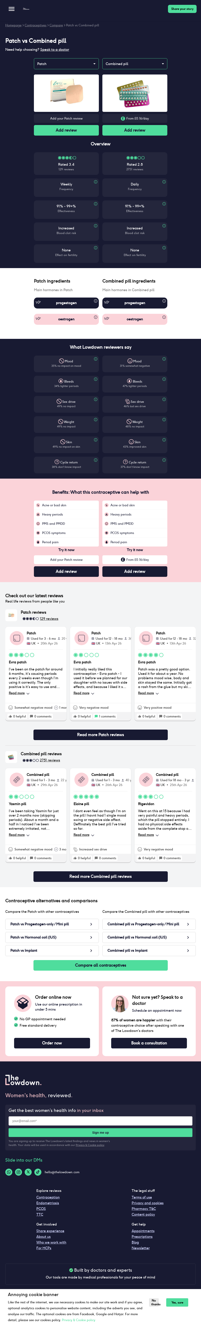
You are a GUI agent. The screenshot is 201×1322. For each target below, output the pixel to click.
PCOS (41, 1208)
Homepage (13, 25)
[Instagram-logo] (18, 1172)
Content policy (143, 1214)
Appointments (143, 1231)
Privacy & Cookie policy (90, 1145)
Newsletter (141, 1248)
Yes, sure (177, 1302)
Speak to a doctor (54, 49)
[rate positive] (10, 716)
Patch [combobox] (41, 64)
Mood (69, 361)
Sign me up (100, 1132)
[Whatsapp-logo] (8, 1172)
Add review (66, 130)
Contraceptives (35, 25)
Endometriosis (47, 1203)
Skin (69, 442)
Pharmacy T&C (144, 1208)
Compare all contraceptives (100, 965)
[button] (66, 281)
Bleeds (69, 381)
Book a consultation (149, 1043)
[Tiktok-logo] (37, 1172)
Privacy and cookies (148, 1203)
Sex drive (69, 402)
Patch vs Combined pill (82, 25)
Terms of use (142, 1197)
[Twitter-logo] (28, 1172)
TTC (39, 1214)
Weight (69, 422)
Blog (135, 1242)
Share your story (182, 9)
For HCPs (43, 1248)
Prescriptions (142, 1236)
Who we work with (51, 1242)
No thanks (155, 1302)
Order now (52, 1043)
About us (43, 1236)
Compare (56, 25)
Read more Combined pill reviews (100, 876)
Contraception (48, 1197)
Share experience (50, 1231)
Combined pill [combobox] (117, 64)
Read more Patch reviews (100, 735)
